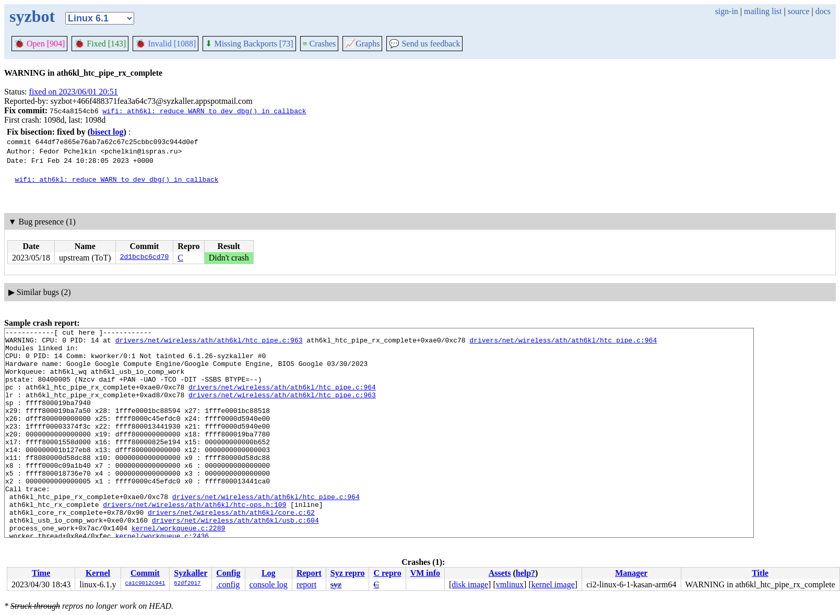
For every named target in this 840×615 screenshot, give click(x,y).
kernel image (553, 584)
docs (823, 11)
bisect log (107, 131)
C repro (387, 573)
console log (269, 584)
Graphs (362, 43)
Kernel (98, 573)
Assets (500, 573)
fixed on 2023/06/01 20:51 (73, 91)
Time (41, 573)
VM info (425, 573)
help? (525, 573)
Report (309, 573)
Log (269, 573)
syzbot (32, 16)
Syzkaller (190, 573)
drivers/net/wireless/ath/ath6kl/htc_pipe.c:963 (209, 343)
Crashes (319, 43)
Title (760, 573)
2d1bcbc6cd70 (144, 258)
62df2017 (187, 583)
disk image (470, 584)
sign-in (726, 11)
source (799, 11)
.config (228, 584)
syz (335, 584)
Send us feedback (424, 43)
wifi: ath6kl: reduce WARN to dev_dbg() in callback (204, 110)
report (306, 584)
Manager (631, 573)
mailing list (763, 11)
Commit (145, 573)
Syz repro (347, 573)
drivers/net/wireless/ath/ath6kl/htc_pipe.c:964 (563, 343)
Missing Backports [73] (249, 43)
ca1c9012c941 (145, 583)
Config (228, 573)
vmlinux (510, 584)
